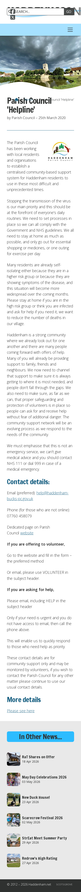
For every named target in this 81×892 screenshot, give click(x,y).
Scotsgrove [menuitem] (64, 884)
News (29, 99)
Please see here (21, 710)
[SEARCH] (37, 11)
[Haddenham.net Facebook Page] (12, 12)
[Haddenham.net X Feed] (12, 18)
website (26, 532)
